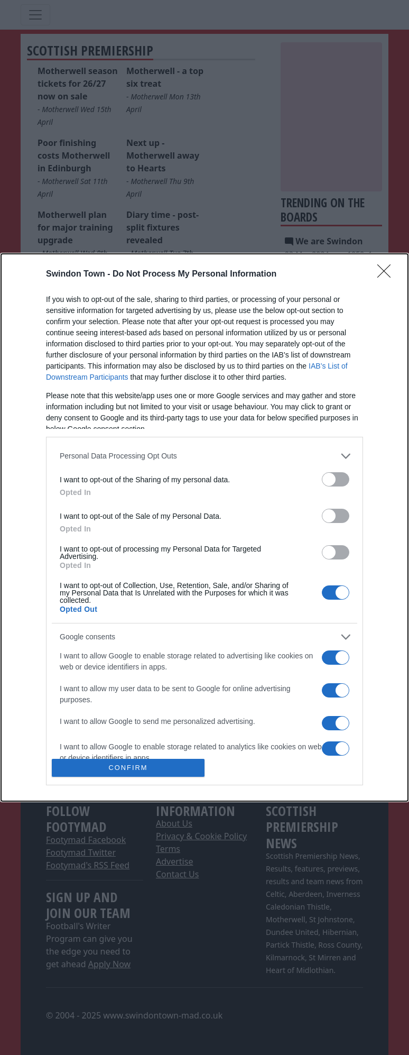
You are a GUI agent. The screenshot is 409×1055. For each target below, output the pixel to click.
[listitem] (204, 456)
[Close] (387, 274)
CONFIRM (128, 768)
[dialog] (204, 528)
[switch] (335, 479)
